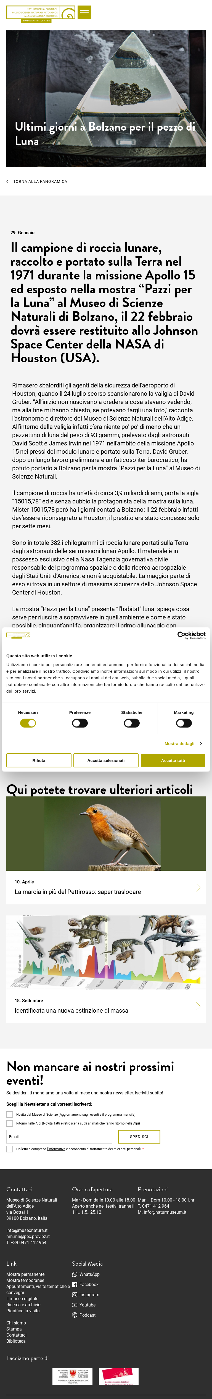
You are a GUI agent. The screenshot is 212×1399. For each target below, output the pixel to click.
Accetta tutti (173, 760)
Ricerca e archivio (23, 1304)
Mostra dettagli (179, 743)
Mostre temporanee (25, 1280)
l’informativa (56, 1149)
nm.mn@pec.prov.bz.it (28, 1236)
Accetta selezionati (105, 760)
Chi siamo (16, 1323)
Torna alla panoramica (40, 181)
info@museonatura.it (26, 1230)
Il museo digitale (22, 1298)
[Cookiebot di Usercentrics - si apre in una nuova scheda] (181, 636)
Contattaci (16, 1335)
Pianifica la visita (23, 1310)
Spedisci (139, 1136)
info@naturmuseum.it (165, 1212)
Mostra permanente (25, 1274)
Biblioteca (16, 1341)
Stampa (14, 1329)
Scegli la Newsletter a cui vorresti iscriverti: (49, 1104)
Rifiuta (38, 760)
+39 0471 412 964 (28, 1242)
